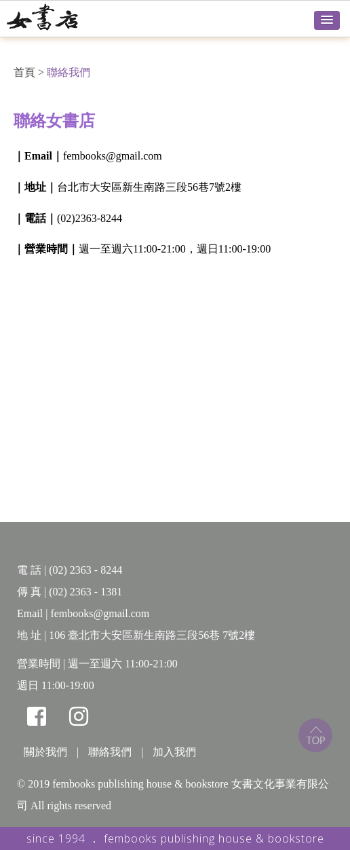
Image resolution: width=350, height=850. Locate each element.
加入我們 (174, 752)
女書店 (58, 17)
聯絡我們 (68, 72)
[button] (327, 20)
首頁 (24, 72)
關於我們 (45, 752)
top (315, 735)
